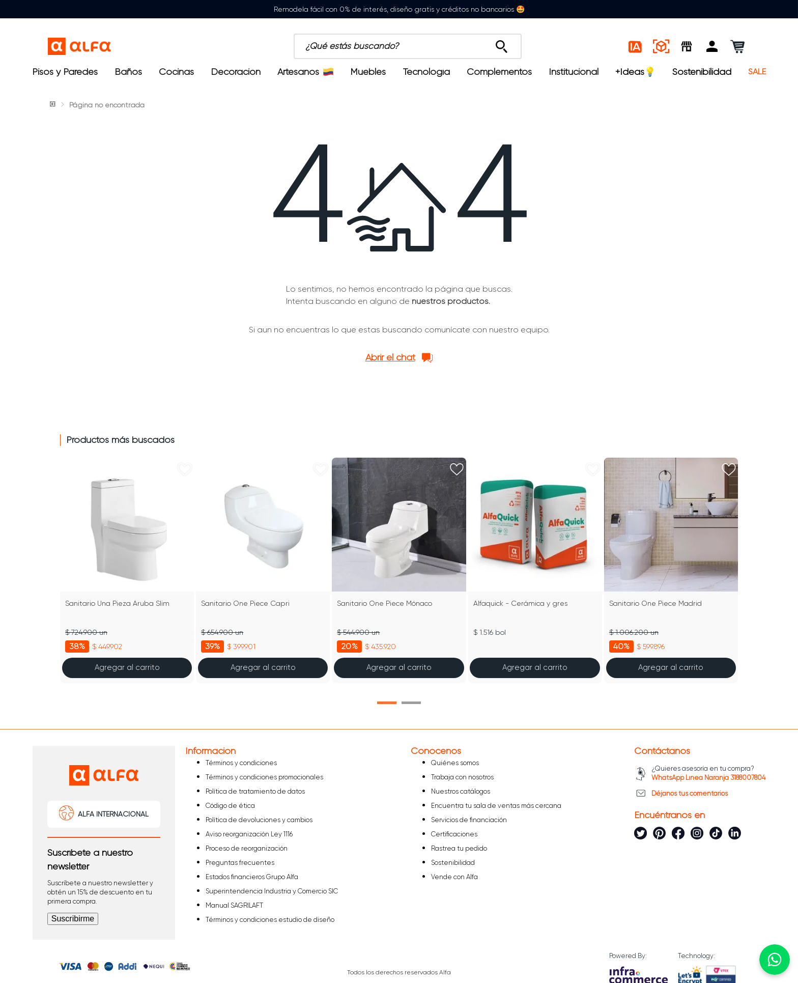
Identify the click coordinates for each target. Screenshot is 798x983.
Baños (128, 72)
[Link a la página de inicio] (53, 104)
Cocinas (176, 72)
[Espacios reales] (661, 46)
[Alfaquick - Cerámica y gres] (535, 570)
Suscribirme (72, 918)
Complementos (499, 72)
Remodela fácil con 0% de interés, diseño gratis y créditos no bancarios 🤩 (399, 9)
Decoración (236, 72)
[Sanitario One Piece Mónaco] (399, 570)
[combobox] (408, 46)
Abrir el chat (390, 357)
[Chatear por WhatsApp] (774, 959)
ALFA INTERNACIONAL (113, 814)
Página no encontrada (107, 105)
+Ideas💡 (635, 72)
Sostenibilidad (701, 72)
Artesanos (305, 72)
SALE (757, 71)
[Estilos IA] (635, 46)
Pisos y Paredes (65, 72)
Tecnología (426, 72)
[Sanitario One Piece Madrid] (671, 570)
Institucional (573, 72)
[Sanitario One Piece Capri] (263, 570)
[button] (712, 46)
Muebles (368, 72)
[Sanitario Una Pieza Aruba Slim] (127, 570)
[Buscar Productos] (501, 44)
